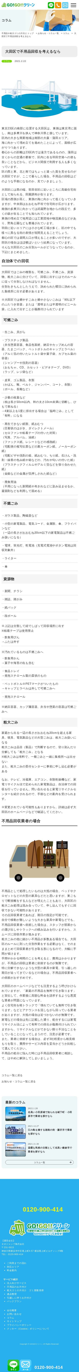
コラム (10, 1317)
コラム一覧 (39, 1162)
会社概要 (12, 1310)
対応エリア (13, 1266)
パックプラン (14, 1301)
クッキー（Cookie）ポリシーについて (28, 1328)
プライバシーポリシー (19, 1325)
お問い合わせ (14, 1314)
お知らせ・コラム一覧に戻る (19, 1081)
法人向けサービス (17, 1283)
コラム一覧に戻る (12, 1075)
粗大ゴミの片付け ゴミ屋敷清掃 (25, 1290)
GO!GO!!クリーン (36, 1344)
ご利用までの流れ (17, 1263)
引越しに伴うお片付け (19, 1297)
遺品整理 (12, 1294)
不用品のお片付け (17, 1286)
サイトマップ (14, 1321)
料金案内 (12, 1270)
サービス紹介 (10, 1279)
